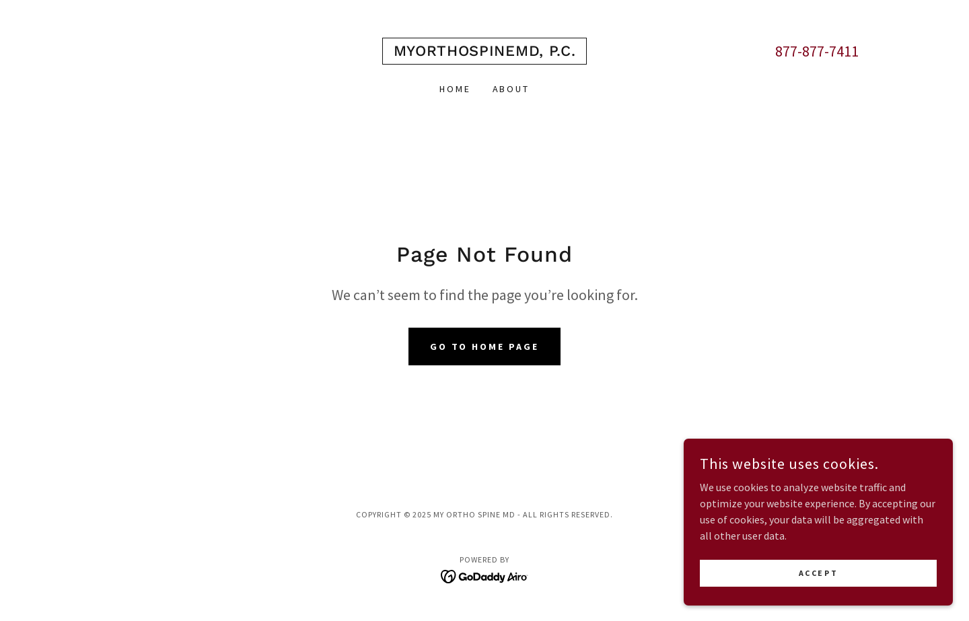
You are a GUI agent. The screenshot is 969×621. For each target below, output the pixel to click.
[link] (484, 52)
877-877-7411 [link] (817, 51)
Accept (818, 573)
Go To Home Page (485, 346)
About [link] (511, 89)
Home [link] (455, 89)
